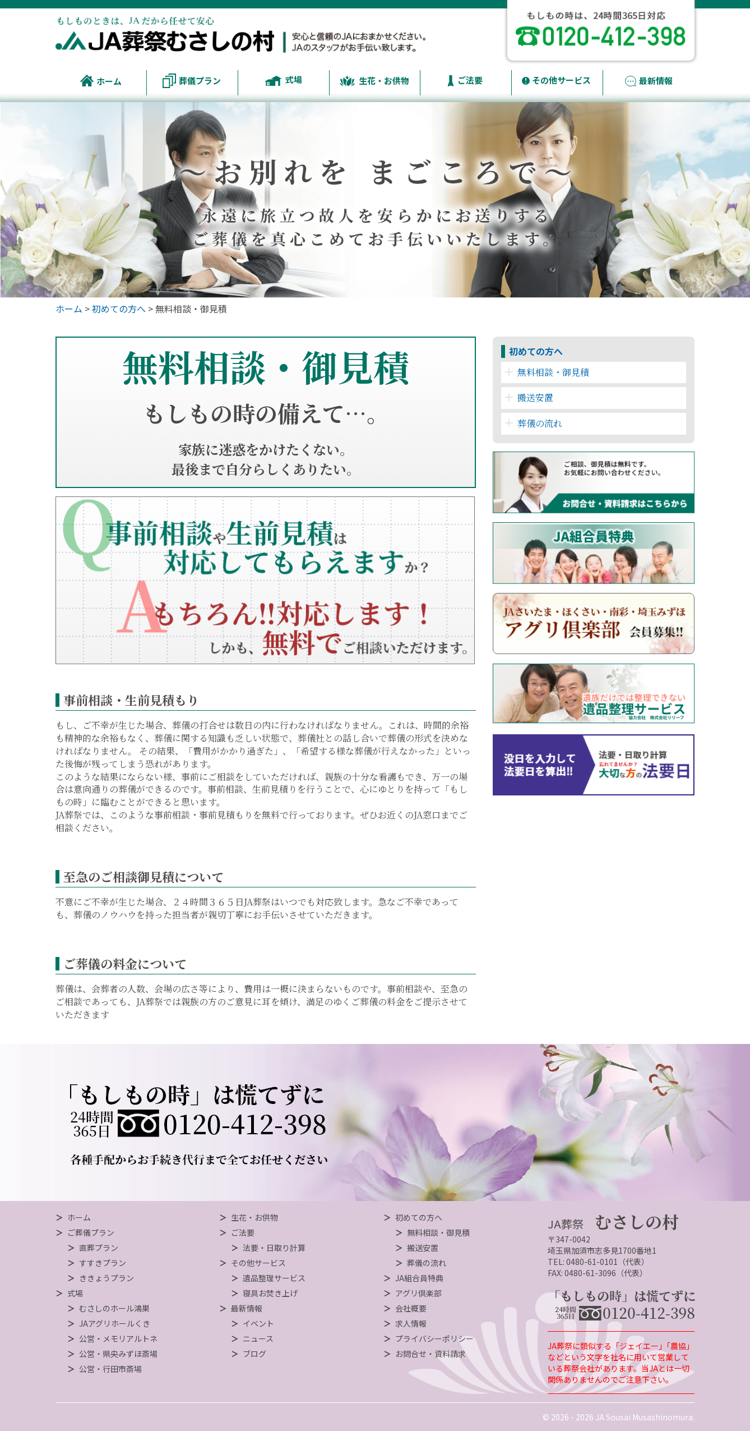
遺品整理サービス (274, 1277)
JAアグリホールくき (114, 1323)
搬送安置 (529, 397)
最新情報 (246, 1308)
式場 (75, 1293)
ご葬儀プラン (90, 1232)
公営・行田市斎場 (110, 1368)
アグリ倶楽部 (418, 1293)
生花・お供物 (254, 1217)
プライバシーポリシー (434, 1338)
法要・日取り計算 (274, 1247)
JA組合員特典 (419, 1277)
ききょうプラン (106, 1277)
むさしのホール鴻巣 (114, 1308)
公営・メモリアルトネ (118, 1338)
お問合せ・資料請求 (430, 1353)
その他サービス (258, 1262)
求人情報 (411, 1323)
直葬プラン (98, 1247)
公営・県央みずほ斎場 (118, 1353)
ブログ (254, 1353)
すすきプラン (102, 1262)
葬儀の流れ (533, 423)
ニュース (258, 1338)
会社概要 (411, 1308)
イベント (258, 1323)
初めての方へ (119, 308)
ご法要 (242, 1232)
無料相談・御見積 (547, 372)
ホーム (68, 308)
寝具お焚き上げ (270, 1293)
